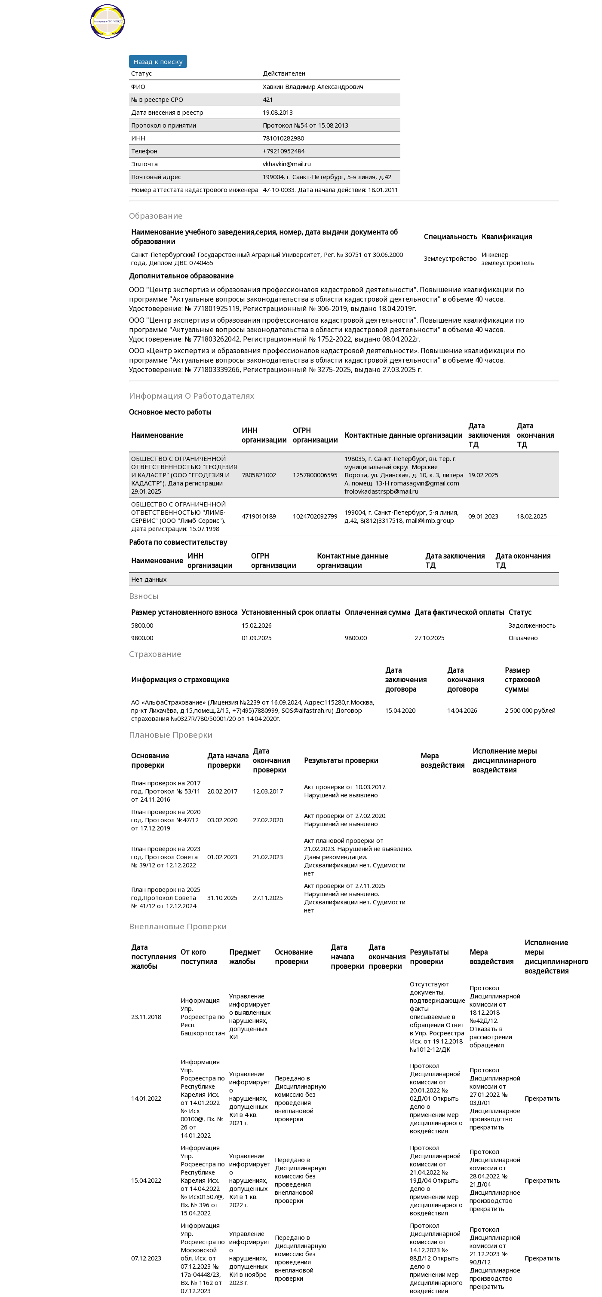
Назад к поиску (158, 61)
